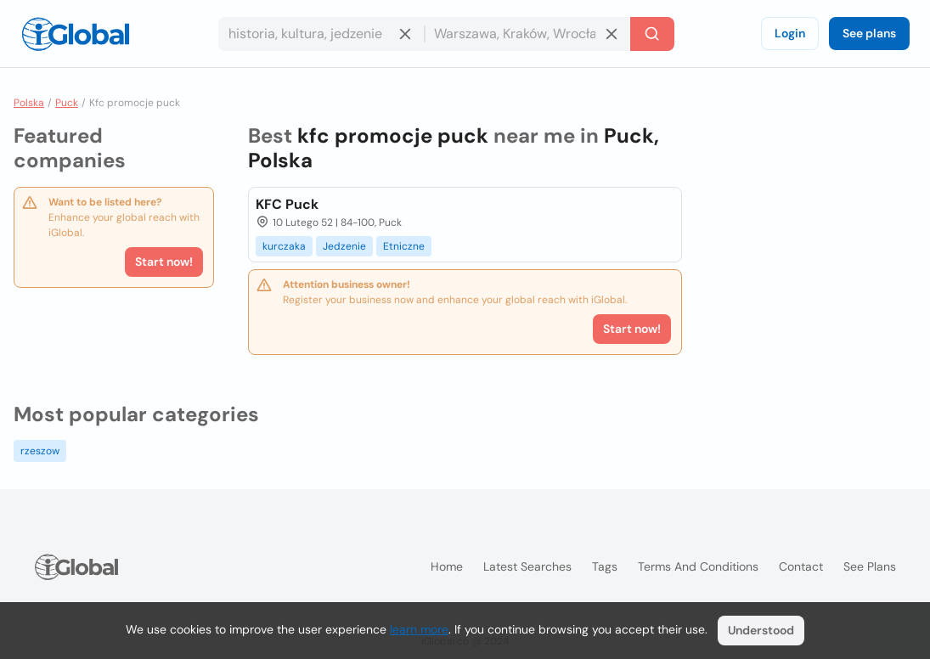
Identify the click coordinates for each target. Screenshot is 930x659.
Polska (29, 103)
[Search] (652, 34)
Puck (66, 103)
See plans (869, 33)
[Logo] (75, 34)
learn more (419, 629)
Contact (801, 566)
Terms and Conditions (698, 566)
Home (447, 566)
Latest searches (527, 566)
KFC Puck (287, 204)
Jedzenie (344, 246)
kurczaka (284, 246)
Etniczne (404, 246)
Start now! (164, 261)
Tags (604, 566)
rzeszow (39, 451)
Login (790, 33)
